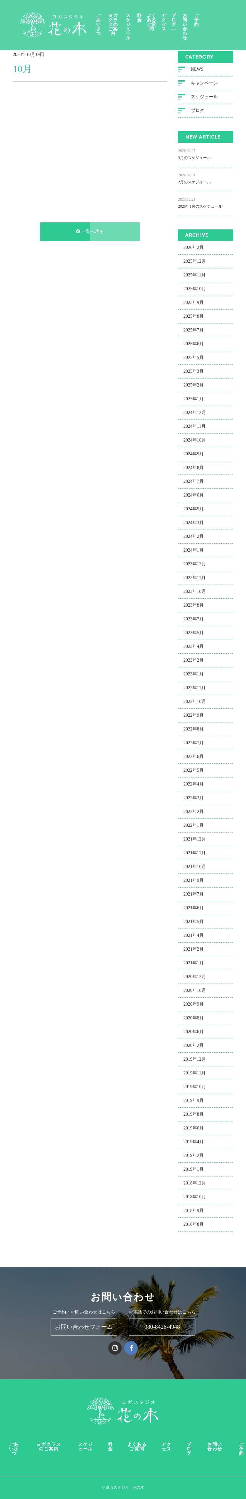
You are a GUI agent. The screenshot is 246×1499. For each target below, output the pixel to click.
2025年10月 (195, 289)
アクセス (187, 22)
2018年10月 (195, 1197)
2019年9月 (194, 1101)
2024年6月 (194, 495)
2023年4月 (194, 647)
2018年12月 (195, 1183)
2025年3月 (194, 372)
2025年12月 (195, 261)
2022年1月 (194, 826)
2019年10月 (195, 1087)
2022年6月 (194, 757)
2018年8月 (194, 1225)
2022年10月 (195, 702)
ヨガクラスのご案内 (123, 20)
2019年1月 (194, 1170)
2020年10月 (195, 991)
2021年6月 (194, 908)
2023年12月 (195, 564)
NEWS (197, 70)
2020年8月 (194, 1018)
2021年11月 (195, 853)
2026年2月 (194, 248)
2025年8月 (194, 317)
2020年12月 (195, 977)
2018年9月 (194, 1211)
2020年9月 (194, 1004)
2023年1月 (194, 674)
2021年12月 (195, 839)
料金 (156, 18)
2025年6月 (194, 344)
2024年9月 (194, 454)
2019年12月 (195, 1059)
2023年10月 (195, 592)
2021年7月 (194, 894)
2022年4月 (194, 784)
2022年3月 (194, 798)
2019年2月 (194, 1156)
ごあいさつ (104, 20)
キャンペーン (204, 83)
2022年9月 (194, 716)
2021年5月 (194, 922)
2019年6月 (194, 1128)
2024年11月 (195, 427)
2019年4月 (194, 1142)
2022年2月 (194, 812)
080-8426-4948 (162, 1327)
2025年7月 (194, 330)
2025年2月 (194, 385)
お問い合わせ (214, 20)
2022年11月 (195, 688)
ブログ (199, 20)
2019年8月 (194, 1114)
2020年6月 (194, 1032)
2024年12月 (195, 413)
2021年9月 (194, 881)
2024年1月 (194, 550)
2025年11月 (195, 275)
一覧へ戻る (90, 232)
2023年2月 (194, 660)
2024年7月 (194, 482)
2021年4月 (194, 936)
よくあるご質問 (171, 20)
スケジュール (144, 20)
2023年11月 (195, 578)
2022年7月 (194, 743)
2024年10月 (195, 440)
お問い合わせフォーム (84, 1327)
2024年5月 (194, 509)
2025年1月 (194, 399)
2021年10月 (195, 867)
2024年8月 (194, 468)
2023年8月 (194, 605)
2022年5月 (194, 771)
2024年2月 (194, 537)
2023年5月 (194, 633)
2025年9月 (194, 303)
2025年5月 (194, 358)
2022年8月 (194, 729)
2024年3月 (194, 523)
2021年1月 (194, 963)
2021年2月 (194, 949)
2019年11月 (195, 1073)
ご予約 (227, 20)
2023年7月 (194, 619)
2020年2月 (194, 1046)
